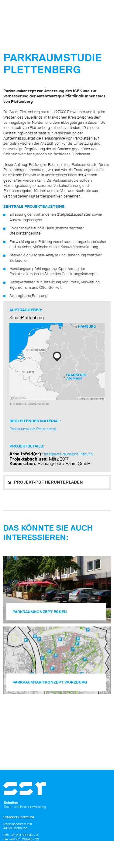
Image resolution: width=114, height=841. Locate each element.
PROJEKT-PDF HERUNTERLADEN (48, 482)
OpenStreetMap (38, 403)
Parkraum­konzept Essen (39, 611)
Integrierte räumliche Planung (68, 454)
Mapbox (18, 403)
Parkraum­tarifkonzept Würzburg (49, 682)
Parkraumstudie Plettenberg (32, 428)
